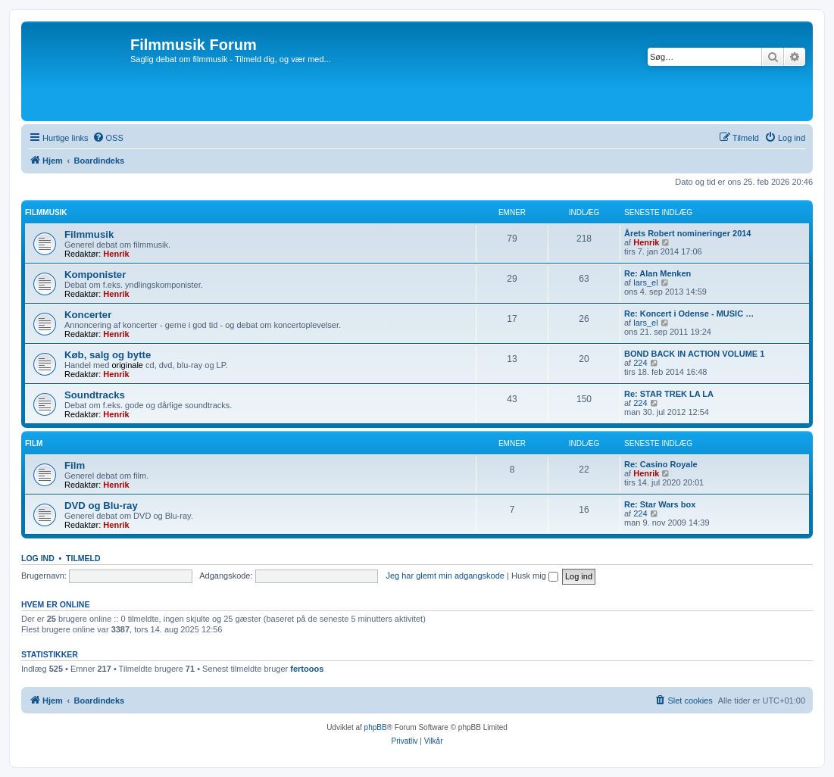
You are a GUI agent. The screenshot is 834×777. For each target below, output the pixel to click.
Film (33, 443)
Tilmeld (83, 558)
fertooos (306, 668)
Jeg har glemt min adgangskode (445, 575)
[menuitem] (107, 138)
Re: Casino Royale (661, 464)
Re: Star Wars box (659, 504)
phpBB (375, 727)
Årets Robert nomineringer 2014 (687, 233)
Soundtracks (94, 395)
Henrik (116, 253)
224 (640, 362)
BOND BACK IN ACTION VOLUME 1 (694, 353)
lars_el (645, 282)
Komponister (95, 274)
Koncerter (87, 314)
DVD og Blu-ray (101, 505)
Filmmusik (46, 212)
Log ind (38, 558)
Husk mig (534, 575)
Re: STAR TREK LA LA (669, 393)
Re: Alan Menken (657, 273)
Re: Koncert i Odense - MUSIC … (689, 313)
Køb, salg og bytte (107, 354)
